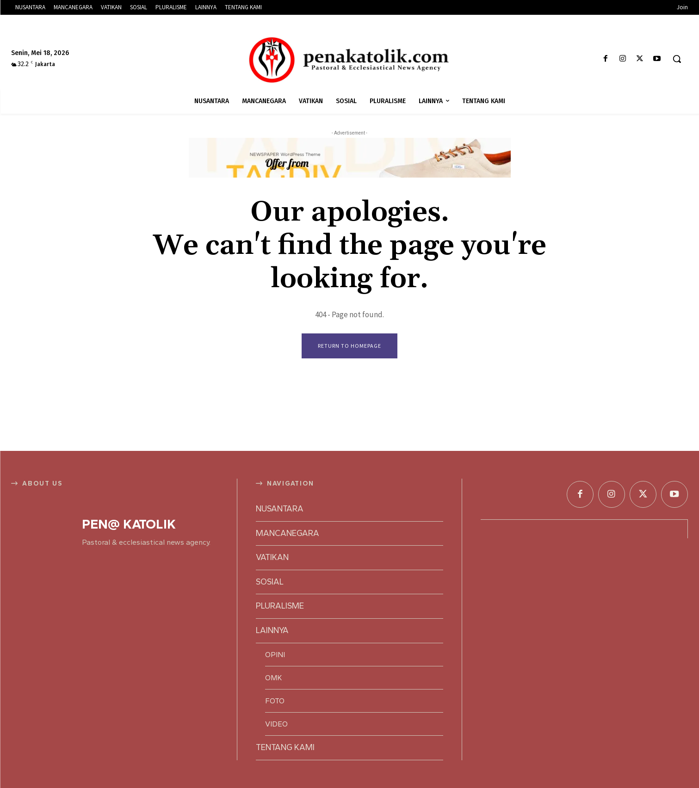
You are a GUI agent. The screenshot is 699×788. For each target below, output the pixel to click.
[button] (677, 59)
